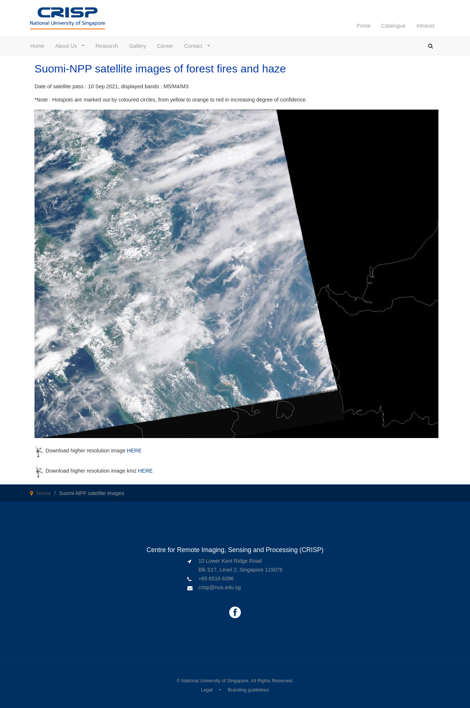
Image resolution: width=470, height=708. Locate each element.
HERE (134, 450)
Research (106, 46)
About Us (67, 46)
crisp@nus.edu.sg (219, 587)
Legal (206, 690)
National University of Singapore (215, 680)
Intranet (425, 26)
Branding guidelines (248, 690)
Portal (363, 26)
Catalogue (394, 26)
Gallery (137, 46)
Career (165, 46)
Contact (195, 46)
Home (37, 46)
